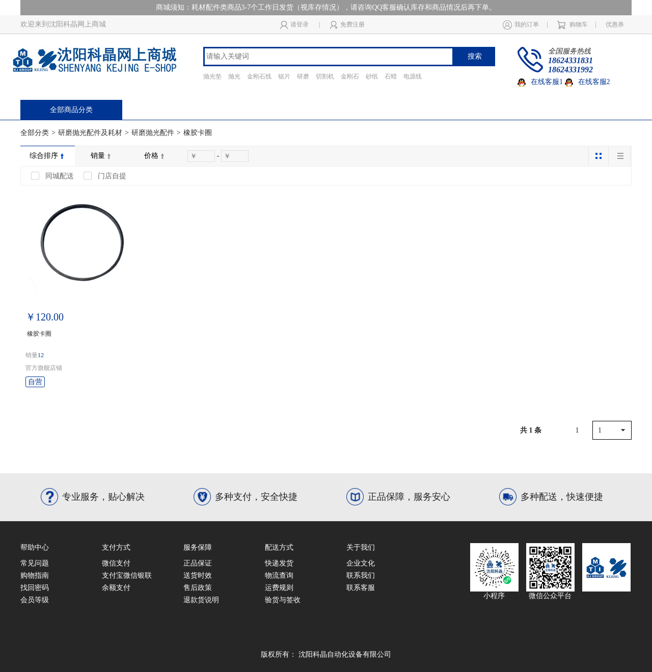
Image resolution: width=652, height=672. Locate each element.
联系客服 (360, 588)
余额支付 (116, 588)
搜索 (475, 56)
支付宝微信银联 (127, 575)
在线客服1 (540, 82)
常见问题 (34, 563)
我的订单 (521, 24)
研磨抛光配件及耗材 (90, 133)
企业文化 (360, 563)
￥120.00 (44, 316)
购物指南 (34, 575)
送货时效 (197, 575)
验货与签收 (283, 600)
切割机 (325, 76)
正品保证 (197, 563)
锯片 (284, 76)
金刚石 (350, 76)
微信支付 (116, 563)
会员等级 (34, 600)
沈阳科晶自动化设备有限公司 (344, 654)
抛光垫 (212, 76)
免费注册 (347, 25)
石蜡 (391, 76)
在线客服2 (587, 82)
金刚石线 (259, 76)
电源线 (412, 76)
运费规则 (279, 588)
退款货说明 (201, 600)
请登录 (294, 25)
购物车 (572, 25)
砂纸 (372, 76)
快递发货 (279, 563)
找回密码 (34, 588)
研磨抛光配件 (152, 133)
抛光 (234, 76)
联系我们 (360, 575)
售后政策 (197, 588)
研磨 (303, 76)
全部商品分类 (71, 110)
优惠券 (615, 24)
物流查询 (279, 575)
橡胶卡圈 (197, 133)
